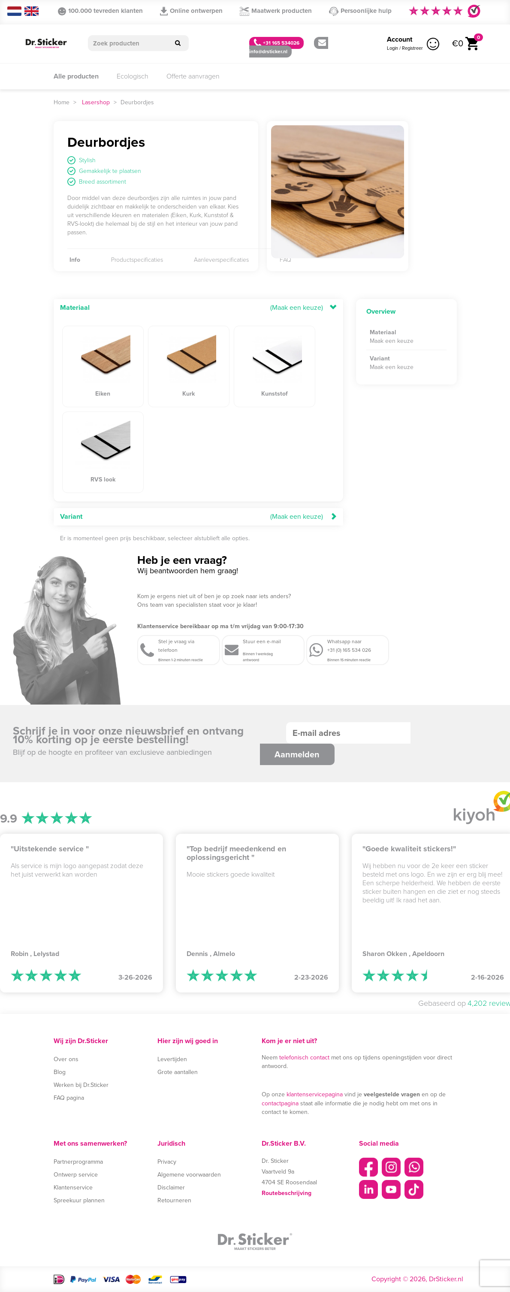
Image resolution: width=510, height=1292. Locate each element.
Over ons (66, 1059)
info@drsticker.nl (287, 47)
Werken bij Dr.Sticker (81, 1084)
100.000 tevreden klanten (100, 10)
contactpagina (280, 1103)
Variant (71, 516)
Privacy (166, 1161)
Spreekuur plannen (79, 1200)
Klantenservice (73, 1187)
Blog (60, 1072)
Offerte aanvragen (193, 76)
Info (74, 260)
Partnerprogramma (78, 1161)
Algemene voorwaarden (189, 1174)
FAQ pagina (69, 1097)
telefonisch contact (304, 1057)
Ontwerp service (76, 1174)
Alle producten (76, 76)
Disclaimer (171, 1187)
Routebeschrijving (286, 1193)
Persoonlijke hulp (360, 11)
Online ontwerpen (191, 10)
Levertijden (172, 1059)
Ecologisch (132, 76)
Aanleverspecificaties (221, 260)
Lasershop (96, 102)
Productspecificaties (137, 260)
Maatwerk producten (276, 11)
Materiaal (75, 307)
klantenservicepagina (315, 1094)
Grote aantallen (177, 1072)
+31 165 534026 (276, 43)
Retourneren (174, 1200)
